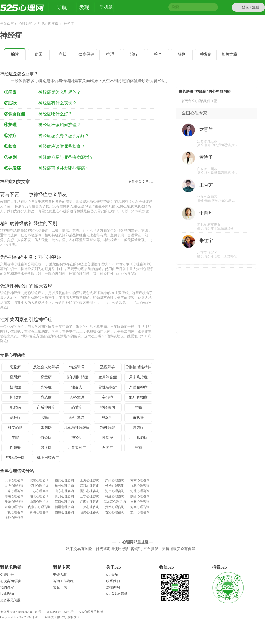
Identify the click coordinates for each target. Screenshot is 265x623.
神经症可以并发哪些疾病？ (63, 168)
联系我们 (113, 581)
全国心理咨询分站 (17, 471)
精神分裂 (107, 428)
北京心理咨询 (39, 480)
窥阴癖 (15, 377)
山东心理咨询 (64, 491)
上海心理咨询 (89, 480)
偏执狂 (138, 417)
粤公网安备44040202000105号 (20, 612)
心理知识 (26, 24)
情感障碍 (76, 367)
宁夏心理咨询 (14, 512)
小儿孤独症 (138, 438)
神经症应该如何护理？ (59, 124)
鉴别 (182, 54)
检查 (158, 54)
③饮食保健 (14, 114)
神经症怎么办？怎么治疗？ (63, 135)
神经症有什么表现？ (57, 103)
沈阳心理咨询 (139, 486)
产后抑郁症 (46, 407)
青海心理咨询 (39, 512)
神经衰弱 (107, 407)
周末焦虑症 (138, 377)
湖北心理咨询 (39, 496)
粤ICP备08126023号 (60, 612)
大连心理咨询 (14, 486)
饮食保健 (86, 54)
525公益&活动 (117, 594)
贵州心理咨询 (114, 507)
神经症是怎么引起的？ (59, 92)
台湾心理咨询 (89, 512)
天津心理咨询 (14, 480)
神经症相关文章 (15, 181)
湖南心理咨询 (14, 496)
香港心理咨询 (114, 512)
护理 (110, 54)
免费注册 (7, 575)
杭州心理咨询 (64, 486)
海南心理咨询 (139, 507)
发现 (84, 7)
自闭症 (107, 448)
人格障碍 (76, 397)
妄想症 (107, 397)
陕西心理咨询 (139, 496)
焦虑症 (138, 428)
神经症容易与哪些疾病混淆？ (66, 157)
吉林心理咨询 (139, 501)
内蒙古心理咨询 (39, 507)
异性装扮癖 (107, 387)
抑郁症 (15, 397)
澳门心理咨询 (139, 512)
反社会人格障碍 (46, 367)
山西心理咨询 (39, 501)
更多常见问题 (10, 600)
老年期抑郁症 (77, 377)
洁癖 (138, 448)
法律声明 (113, 587)
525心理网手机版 (91, 612)
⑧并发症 (12, 168)
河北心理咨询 (139, 491)
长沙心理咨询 (114, 486)
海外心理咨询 (14, 517)
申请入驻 (60, 575)
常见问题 (60, 587)
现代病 (15, 407)
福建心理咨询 (114, 496)
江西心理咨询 (64, 501)
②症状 (10, 103)
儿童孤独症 (77, 448)
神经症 (11, 35)
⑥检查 (10, 146)
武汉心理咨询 (89, 486)
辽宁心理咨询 (89, 496)
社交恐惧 (15, 428)
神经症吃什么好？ (55, 114)
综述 (15, 54)
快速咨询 (7, 594)
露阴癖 (46, 428)
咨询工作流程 (63, 581)
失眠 (15, 438)
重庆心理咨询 (64, 480)
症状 (63, 54)
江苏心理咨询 (39, 491)
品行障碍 (76, 417)
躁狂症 (15, 417)
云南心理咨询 (14, 507)
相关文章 (229, 54)
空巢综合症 (107, 377)
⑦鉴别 (10, 157)
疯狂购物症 (138, 397)
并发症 (206, 54)
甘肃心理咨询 (89, 507)
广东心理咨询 (14, 491)
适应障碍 (107, 367)
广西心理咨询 (89, 501)
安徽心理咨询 (14, 501)
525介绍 (112, 575)
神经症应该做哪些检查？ (61, 146)
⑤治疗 (10, 135)
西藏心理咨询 (64, 512)
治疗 (134, 54)
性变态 (76, 387)
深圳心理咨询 (39, 486)
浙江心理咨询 (89, 491)
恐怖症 (46, 387)
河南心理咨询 (114, 491)
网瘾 (138, 407)
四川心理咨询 (64, 496)
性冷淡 (107, 438)
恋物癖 (15, 367)
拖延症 (107, 417)
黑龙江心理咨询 (115, 501)
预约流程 (7, 587)
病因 (39, 54)
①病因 (10, 92)
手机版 (106, 8)
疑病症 (15, 387)
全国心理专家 (194, 113)
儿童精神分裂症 (77, 428)
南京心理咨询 (139, 480)
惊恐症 (46, 397)
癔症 (46, 417)
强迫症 (46, 448)
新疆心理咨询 (64, 507)
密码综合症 (15, 458)
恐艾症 (76, 407)
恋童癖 (46, 377)
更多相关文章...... (141, 182)
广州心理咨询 (114, 480)
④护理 (10, 124)
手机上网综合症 (46, 458)
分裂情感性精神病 (138, 368)
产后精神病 (138, 387)
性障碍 (15, 448)
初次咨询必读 (10, 581)
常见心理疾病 (48, 24)
